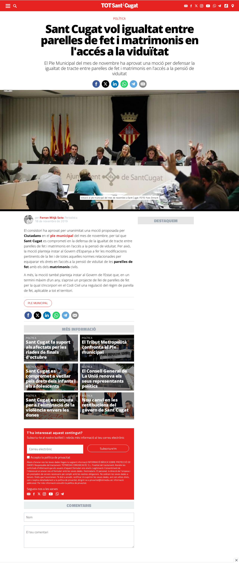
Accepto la (48, 457)
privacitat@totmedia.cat (101, 480)
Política (119, 18)
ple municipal (61, 235)
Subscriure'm (108, 448)
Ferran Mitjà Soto (52, 217)
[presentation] (52, 559)
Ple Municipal (38, 303)
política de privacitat (57, 457)
